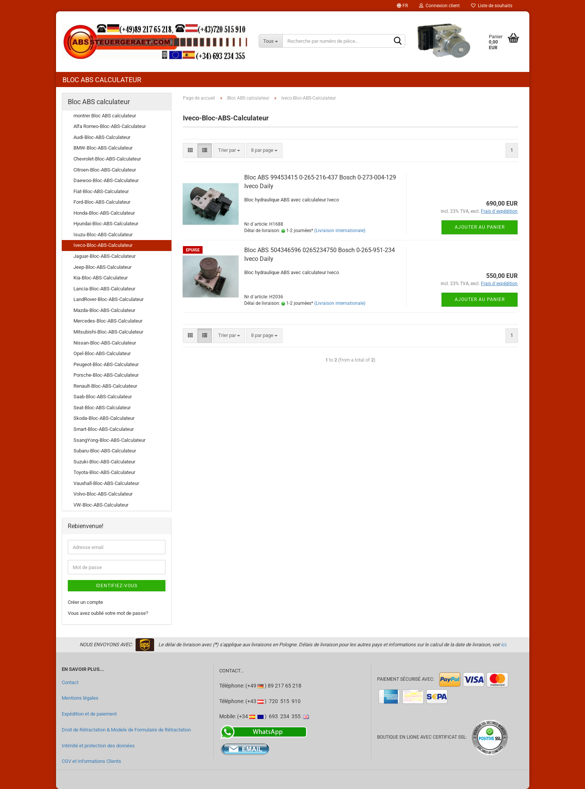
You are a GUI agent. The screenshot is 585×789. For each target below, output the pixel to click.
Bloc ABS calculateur (101, 80)
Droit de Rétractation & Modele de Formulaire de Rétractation (126, 730)
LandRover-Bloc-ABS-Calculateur (108, 299)
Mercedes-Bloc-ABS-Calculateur (107, 321)
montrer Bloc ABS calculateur (104, 116)
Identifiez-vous (116, 585)
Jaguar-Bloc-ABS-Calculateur (104, 256)
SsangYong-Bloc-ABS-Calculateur (109, 440)
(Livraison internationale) (339, 230)
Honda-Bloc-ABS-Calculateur (104, 213)
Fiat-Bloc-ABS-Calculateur (101, 191)
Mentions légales (80, 698)
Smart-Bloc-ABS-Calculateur (103, 429)
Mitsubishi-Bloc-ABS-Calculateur (108, 332)
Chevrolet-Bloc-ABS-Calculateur (107, 159)
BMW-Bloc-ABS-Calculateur (103, 148)
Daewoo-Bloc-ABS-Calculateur (106, 180)
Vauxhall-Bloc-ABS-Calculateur (106, 483)
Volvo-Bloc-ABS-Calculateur (103, 494)
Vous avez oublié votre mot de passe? (108, 613)
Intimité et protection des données (98, 745)
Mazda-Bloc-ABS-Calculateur (104, 310)
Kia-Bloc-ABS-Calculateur (100, 278)
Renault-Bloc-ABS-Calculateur (105, 386)
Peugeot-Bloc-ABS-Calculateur (106, 364)
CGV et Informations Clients (91, 761)
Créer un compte (85, 602)
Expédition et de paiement (89, 714)
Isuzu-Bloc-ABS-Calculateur (103, 234)
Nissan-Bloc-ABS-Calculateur (104, 343)
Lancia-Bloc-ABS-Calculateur (104, 289)
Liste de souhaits (491, 5)
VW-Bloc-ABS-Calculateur (100, 505)
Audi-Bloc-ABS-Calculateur (101, 137)
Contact (70, 682)
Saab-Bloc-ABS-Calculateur (102, 396)
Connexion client (439, 5)
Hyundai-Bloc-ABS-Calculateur (105, 223)
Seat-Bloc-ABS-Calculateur (102, 407)
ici (503, 644)
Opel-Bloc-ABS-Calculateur (102, 353)
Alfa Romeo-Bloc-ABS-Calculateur (109, 126)
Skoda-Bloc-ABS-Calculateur (103, 418)
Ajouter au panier (480, 227)
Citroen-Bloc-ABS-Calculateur (104, 170)
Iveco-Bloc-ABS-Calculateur (103, 245)
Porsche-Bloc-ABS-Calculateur (106, 375)
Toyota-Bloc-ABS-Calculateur (104, 472)
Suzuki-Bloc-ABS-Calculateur (104, 462)
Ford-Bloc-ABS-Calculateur (101, 202)
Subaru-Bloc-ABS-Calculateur (104, 451)
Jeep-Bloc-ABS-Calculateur (102, 267)
